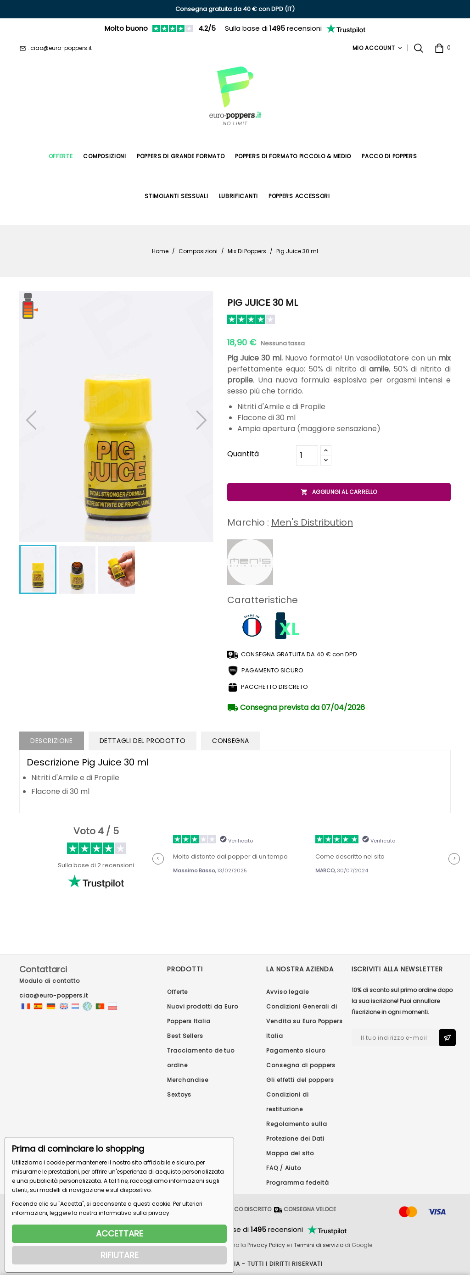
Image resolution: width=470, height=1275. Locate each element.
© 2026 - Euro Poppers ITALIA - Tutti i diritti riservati (235, 1264)
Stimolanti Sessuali (176, 196)
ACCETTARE (119, 1233)
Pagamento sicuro (295, 1050)
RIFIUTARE (120, 1255)
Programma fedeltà (297, 1182)
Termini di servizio (318, 1245)
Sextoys (179, 1094)
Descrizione (51, 740)
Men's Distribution (312, 522)
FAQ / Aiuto (283, 1168)
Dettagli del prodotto (143, 740)
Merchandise (187, 1080)
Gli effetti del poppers (300, 1080)
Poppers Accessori (299, 196)
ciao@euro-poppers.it (53, 995)
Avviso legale (287, 992)
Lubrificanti (238, 196)
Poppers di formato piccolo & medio (293, 156)
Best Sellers (185, 1036)
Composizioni (104, 156)
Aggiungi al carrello (339, 492)
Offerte (61, 156)
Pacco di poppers (389, 156)
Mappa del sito (290, 1153)
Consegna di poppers (301, 1065)
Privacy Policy (266, 1245)
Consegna (230, 740)
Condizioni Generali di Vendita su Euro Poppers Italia (304, 1021)
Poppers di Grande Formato (181, 156)
